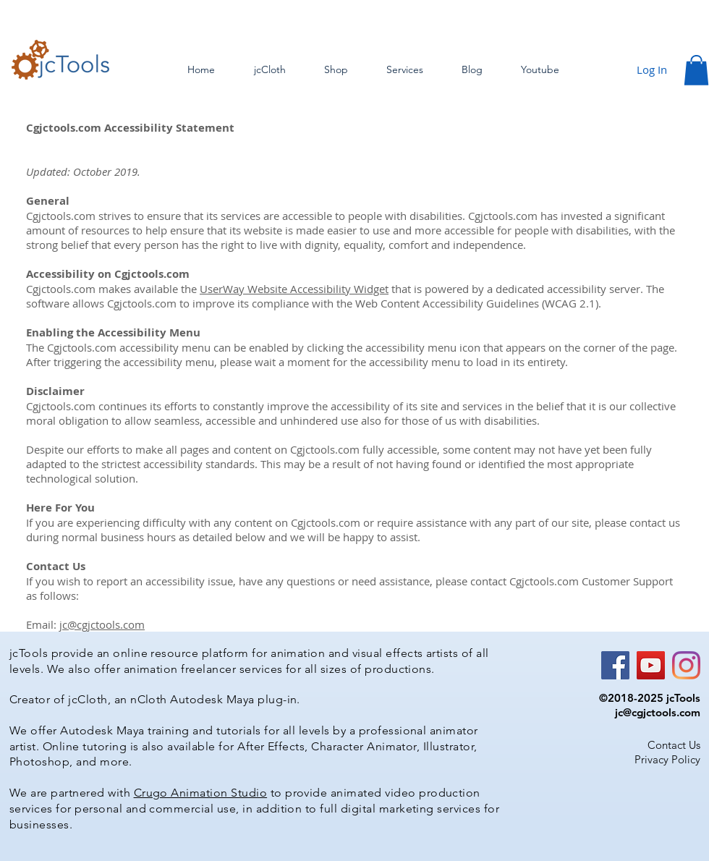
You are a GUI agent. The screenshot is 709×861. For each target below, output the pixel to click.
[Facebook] (615, 665)
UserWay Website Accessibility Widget (294, 288)
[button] (696, 70)
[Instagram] (686, 665)
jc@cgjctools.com (102, 624)
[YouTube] (651, 665)
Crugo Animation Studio (201, 793)
